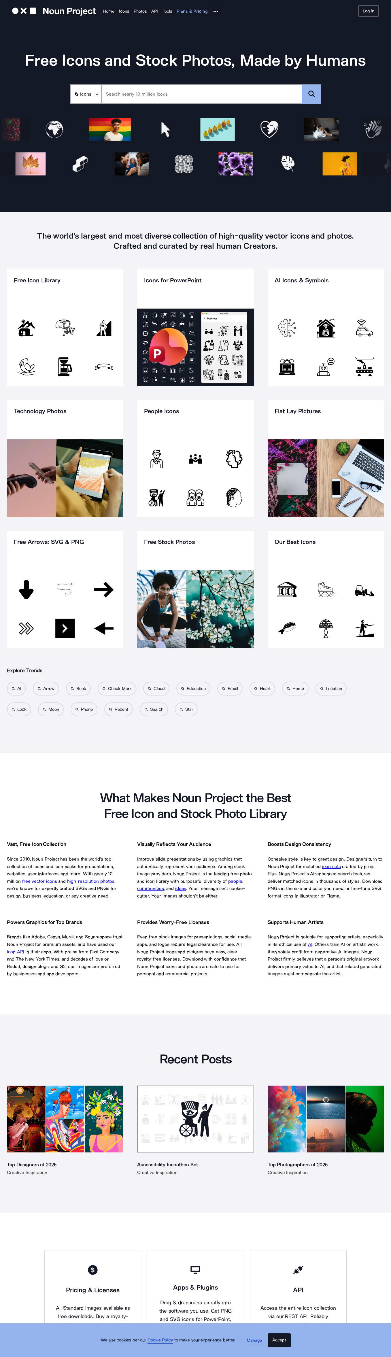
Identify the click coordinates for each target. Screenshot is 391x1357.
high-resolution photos (90, 881)
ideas (180, 888)
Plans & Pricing (192, 11)
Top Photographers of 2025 (299, 1164)
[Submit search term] (311, 94)
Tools (167, 11)
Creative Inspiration (27, 1172)
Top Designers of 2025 (33, 1164)
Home (108, 11)
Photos (140, 11)
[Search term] (202, 94)
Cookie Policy (164, 1347)
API (154, 11)
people (235, 881)
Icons (124, 11)
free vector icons (39, 881)
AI (310, 944)
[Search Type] (85, 94)
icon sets (331, 866)
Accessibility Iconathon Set (168, 1164)
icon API (15, 952)
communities (150, 888)
